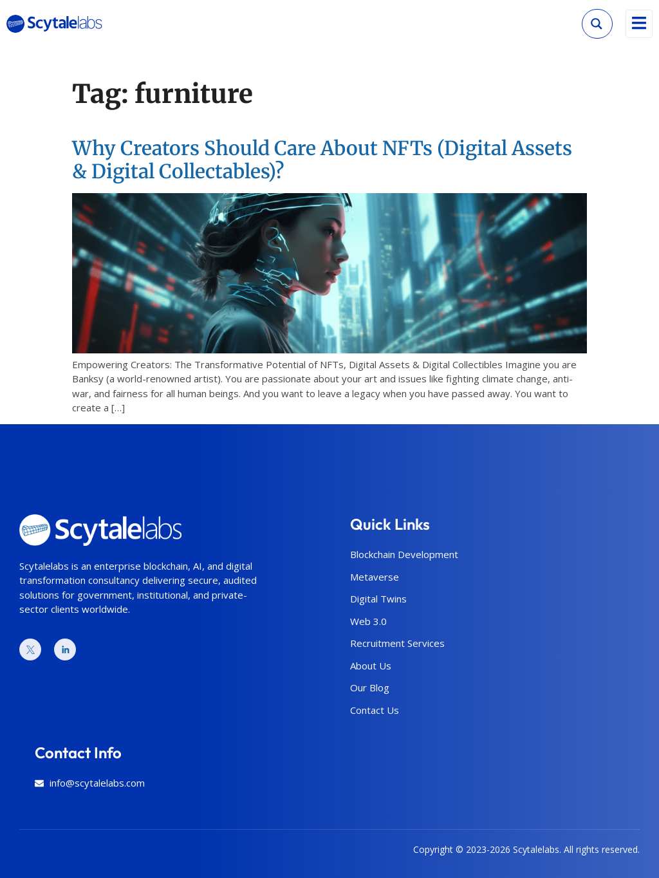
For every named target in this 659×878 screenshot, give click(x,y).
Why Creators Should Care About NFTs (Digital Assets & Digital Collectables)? (322, 159)
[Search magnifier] (597, 24)
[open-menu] (639, 24)
